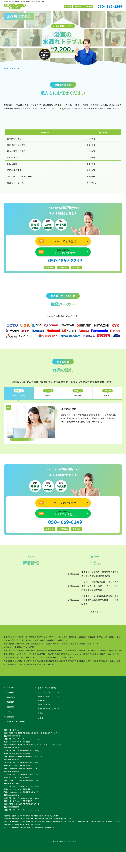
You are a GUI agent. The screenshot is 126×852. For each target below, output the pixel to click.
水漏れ (40, 713)
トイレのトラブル (44, 692)
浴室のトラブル (43, 700)
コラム (9, 711)
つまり (40, 718)
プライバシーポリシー (15, 721)
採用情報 (10, 716)
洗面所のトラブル (44, 704)
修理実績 (10, 707)
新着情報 (10, 702)
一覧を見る (93, 611)
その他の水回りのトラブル (47, 709)
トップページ (11, 687)
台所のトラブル (43, 696)
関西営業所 (11, 697)
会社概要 (10, 692)
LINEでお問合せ (65, 251)
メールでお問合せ (65, 241)
